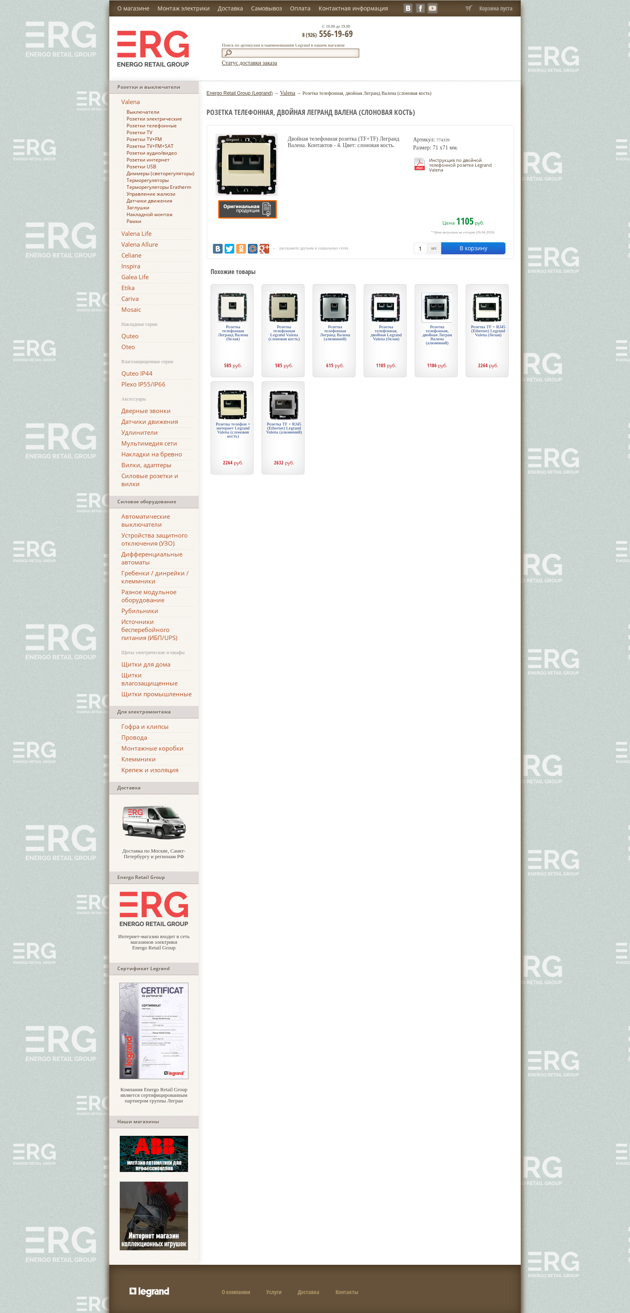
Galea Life (135, 277)
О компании (236, 1292)
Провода (134, 737)
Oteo (128, 347)
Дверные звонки (146, 411)
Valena (130, 102)
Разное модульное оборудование (148, 596)
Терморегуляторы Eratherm (159, 187)
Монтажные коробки (152, 748)
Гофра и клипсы (145, 726)
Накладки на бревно (151, 454)
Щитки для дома (145, 664)
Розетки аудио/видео (152, 152)
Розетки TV (139, 132)
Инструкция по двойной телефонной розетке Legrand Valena (460, 165)
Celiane (131, 255)
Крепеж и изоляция (149, 770)
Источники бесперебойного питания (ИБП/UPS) (149, 630)
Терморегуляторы (148, 180)
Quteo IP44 (137, 373)
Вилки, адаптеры (146, 465)
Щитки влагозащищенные (149, 679)
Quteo (130, 336)
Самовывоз (266, 8)
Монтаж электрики (184, 8)
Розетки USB (141, 166)
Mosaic (131, 309)
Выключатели (143, 111)
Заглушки (138, 207)
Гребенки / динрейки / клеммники (155, 577)
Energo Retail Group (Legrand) (240, 93)
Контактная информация (353, 8)
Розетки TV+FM (144, 139)
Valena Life (136, 233)
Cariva (130, 299)
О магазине (133, 8)
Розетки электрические (154, 118)
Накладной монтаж (150, 214)
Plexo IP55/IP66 (143, 384)
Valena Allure (139, 244)
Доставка (230, 8)
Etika (128, 288)
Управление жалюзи (151, 193)
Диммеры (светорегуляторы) (160, 173)
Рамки (134, 221)
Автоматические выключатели (145, 520)
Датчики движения (149, 200)
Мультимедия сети (149, 443)
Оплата (300, 8)
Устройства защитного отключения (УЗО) (154, 539)
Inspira (130, 266)
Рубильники (139, 611)
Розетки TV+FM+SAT (150, 146)
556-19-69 (327, 33)
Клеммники (138, 759)
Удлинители (139, 432)
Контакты (346, 1292)
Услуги (274, 1292)
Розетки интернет (148, 159)
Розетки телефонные (152, 125)
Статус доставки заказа (249, 63)
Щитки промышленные (156, 694)
